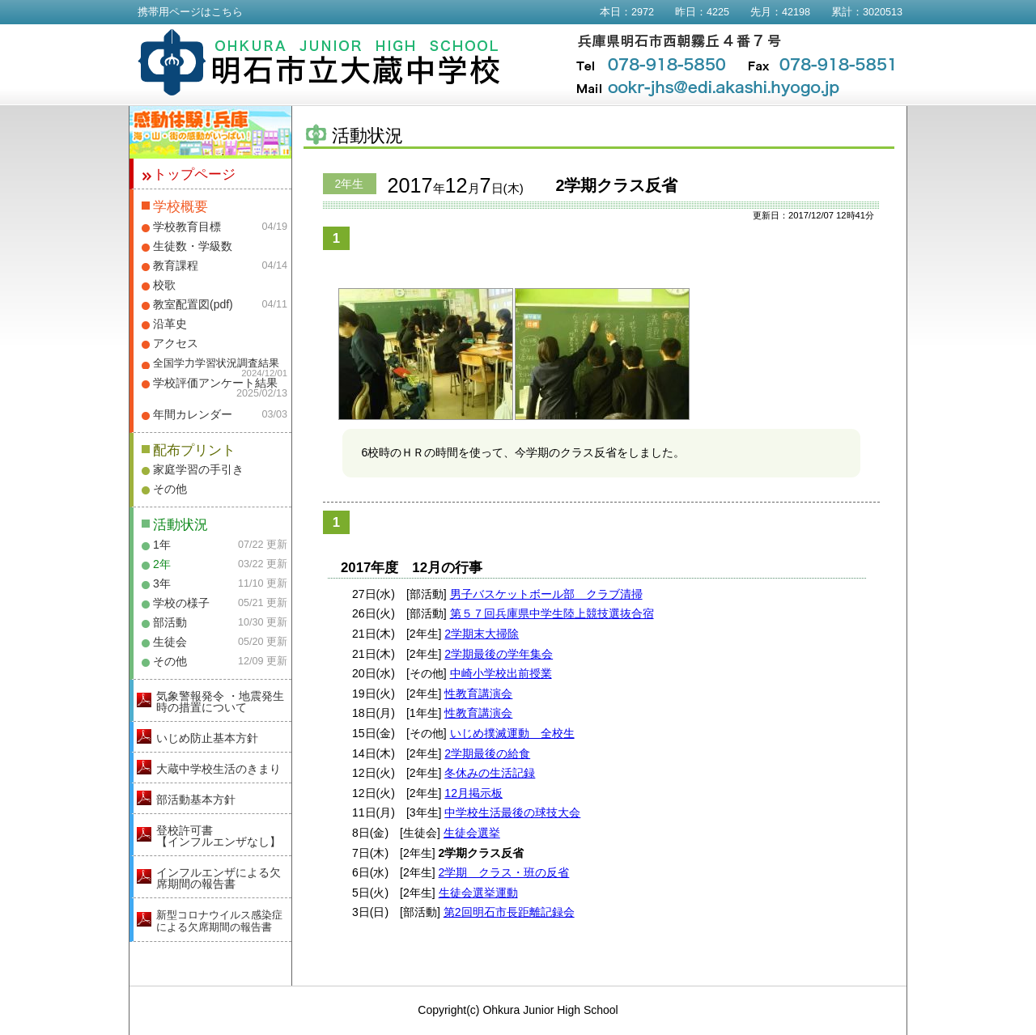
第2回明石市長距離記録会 (509, 912)
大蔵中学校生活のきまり (218, 768)
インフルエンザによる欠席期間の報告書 (218, 878)
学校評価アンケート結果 (215, 382)
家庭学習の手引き (198, 469)
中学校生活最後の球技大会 (512, 812)
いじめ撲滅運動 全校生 (512, 733)
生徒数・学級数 (192, 246)
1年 (162, 544)
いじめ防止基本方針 (207, 738)
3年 (162, 583)
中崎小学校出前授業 (501, 673)
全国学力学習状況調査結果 (216, 363)
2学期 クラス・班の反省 (504, 872)
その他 (170, 488)
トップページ (194, 174)
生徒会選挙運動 (478, 892)
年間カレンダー (192, 414)
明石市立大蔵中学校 (319, 62)
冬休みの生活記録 (489, 772)
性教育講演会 (478, 693)
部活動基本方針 (196, 799)
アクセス (175, 343)
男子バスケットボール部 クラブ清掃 (546, 593)
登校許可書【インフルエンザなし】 (218, 836)
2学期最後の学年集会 (498, 653)
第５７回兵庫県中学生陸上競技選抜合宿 (552, 613)
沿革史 (170, 323)
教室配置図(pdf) (193, 304)
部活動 (170, 622)
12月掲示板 (473, 793)
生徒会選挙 (472, 832)
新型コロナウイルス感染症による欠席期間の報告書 (219, 921)
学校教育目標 (187, 226)
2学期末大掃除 (481, 633)
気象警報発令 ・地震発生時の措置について (220, 701)
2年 (162, 564)
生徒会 (170, 641)
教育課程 (175, 265)
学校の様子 (181, 602)
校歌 (164, 284)
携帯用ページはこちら (190, 12)
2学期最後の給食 (487, 753)
